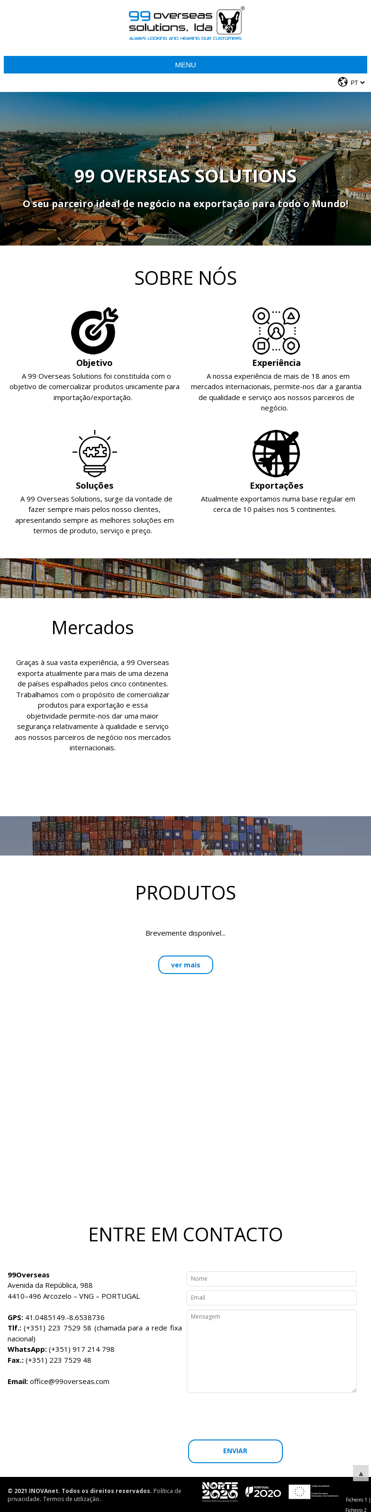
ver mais (185, 964)
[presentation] (274, 1416)
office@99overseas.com (69, 1381)
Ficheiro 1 (356, 1499)
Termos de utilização (71, 1499)
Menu (185, 65)
